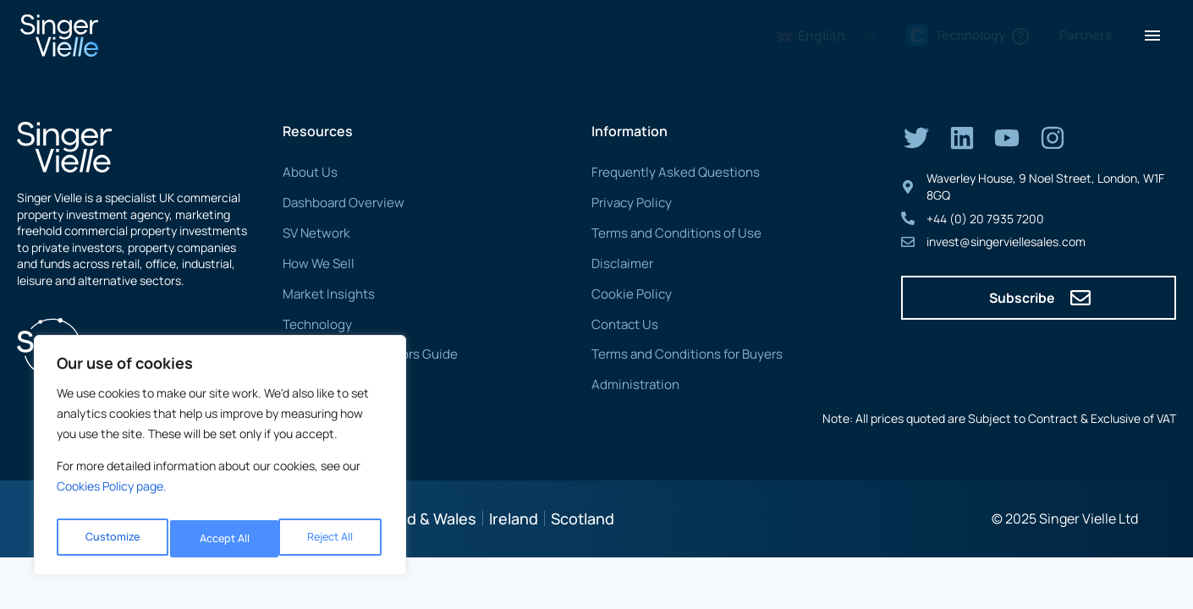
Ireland (513, 517)
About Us (308, 172)
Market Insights (324, 293)
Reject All (221, 538)
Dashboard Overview (338, 203)
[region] (220, 460)
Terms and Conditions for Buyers (678, 353)
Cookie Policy (626, 293)
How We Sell (316, 263)
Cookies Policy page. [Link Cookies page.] (112, 496)
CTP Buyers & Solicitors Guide (362, 353)
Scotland (582, 517)
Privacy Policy (627, 203)
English (811, 35)
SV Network (314, 233)
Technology (313, 323)
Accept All (331, 538)
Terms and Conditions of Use (668, 233)
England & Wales (417, 517)
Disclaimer (619, 263)
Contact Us (622, 323)
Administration (631, 384)
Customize (110, 538)
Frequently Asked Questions (666, 172)
